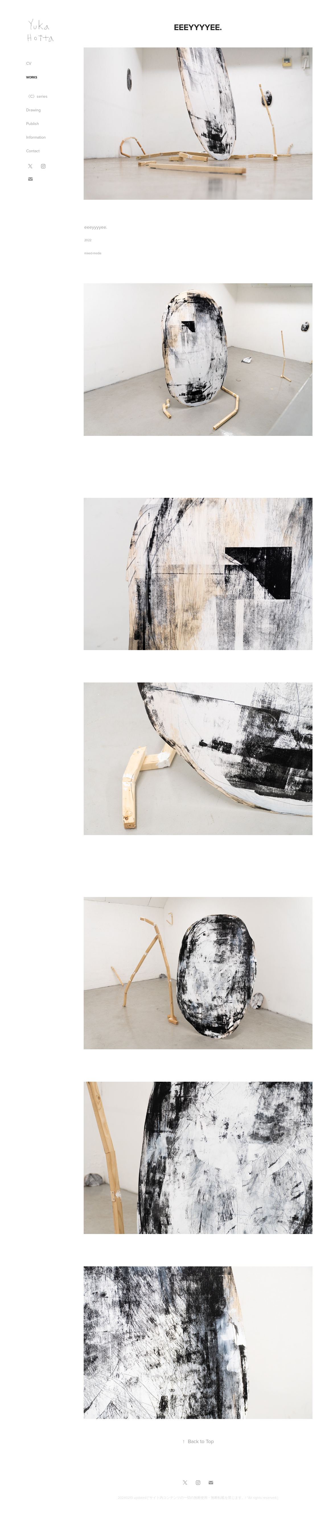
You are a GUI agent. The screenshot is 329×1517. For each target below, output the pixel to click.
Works (31, 77)
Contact (33, 151)
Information (36, 137)
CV (28, 63)
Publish (32, 123)
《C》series (37, 96)
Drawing (33, 110)
